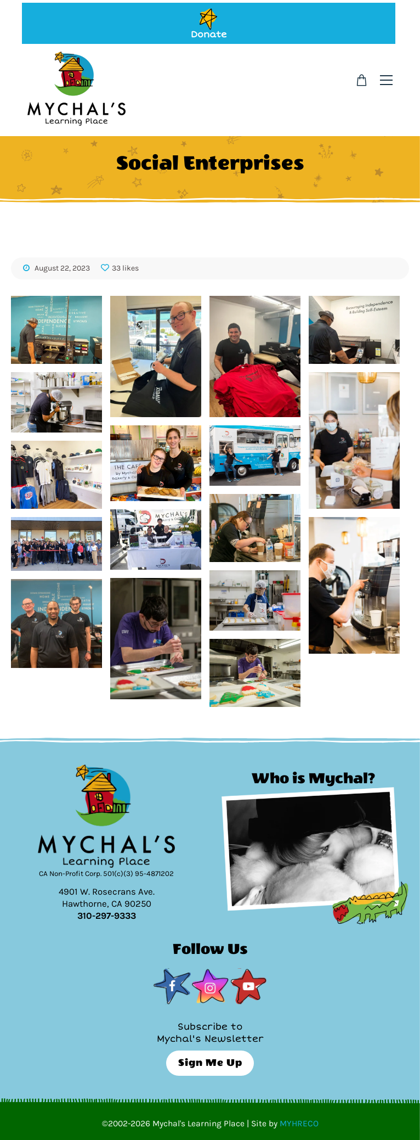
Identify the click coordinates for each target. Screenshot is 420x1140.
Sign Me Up (210, 1063)
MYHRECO (299, 1123)
